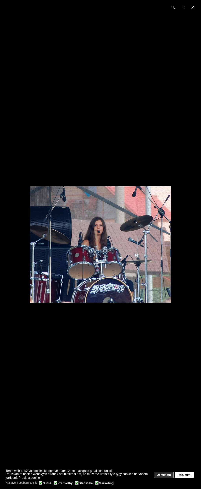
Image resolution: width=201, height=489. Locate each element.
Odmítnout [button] (164, 474)
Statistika (86, 483)
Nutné (47, 483)
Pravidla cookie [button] (29, 477)
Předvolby (65, 483)
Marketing (106, 483)
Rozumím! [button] (184, 474)
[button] (42, 478)
